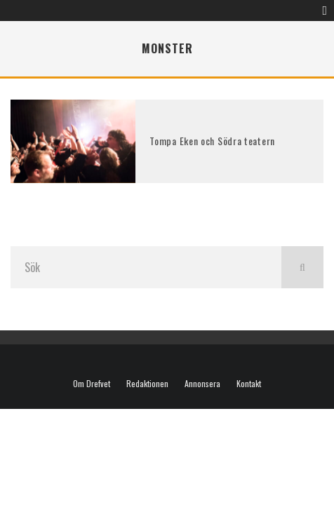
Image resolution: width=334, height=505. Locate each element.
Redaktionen (147, 383)
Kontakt (248, 383)
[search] (302, 267)
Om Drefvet (91, 383)
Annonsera (202, 383)
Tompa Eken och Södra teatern (212, 140)
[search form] (146, 267)
